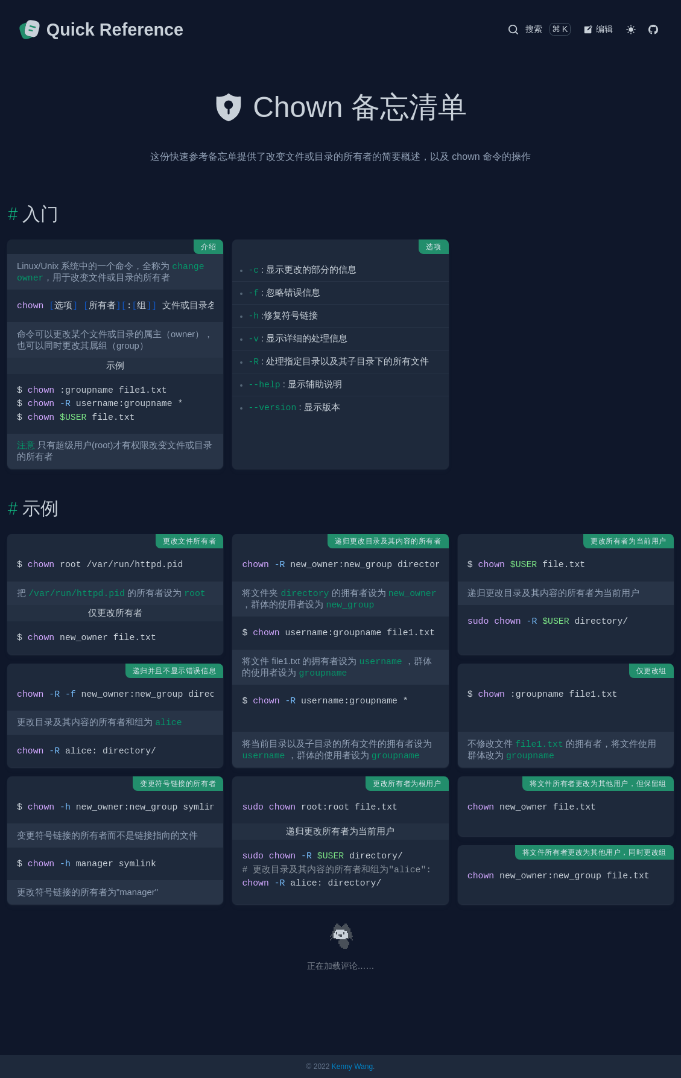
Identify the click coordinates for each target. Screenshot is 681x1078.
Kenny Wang (352, 1066)
